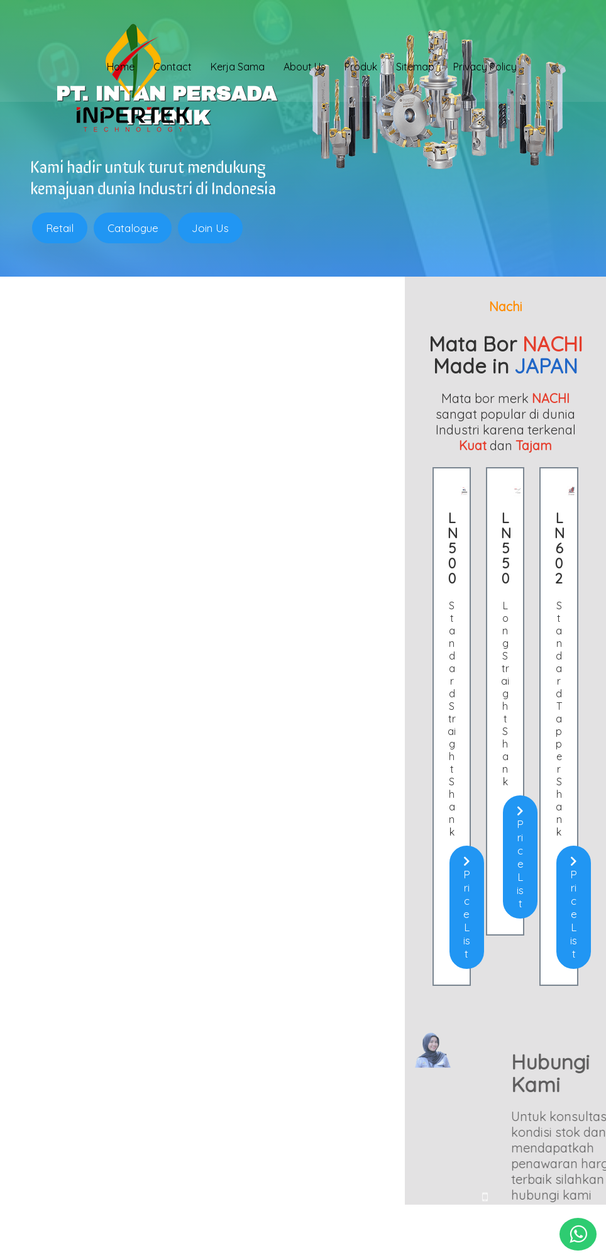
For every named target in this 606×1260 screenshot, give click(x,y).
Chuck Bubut (74, 1114)
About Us (305, 67)
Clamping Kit (74, 1103)
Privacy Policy (485, 67)
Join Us (210, 228)
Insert (59, 1092)
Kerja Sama (238, 67)
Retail (60, 228)
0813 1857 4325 (263, 1157)
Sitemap (415, 67)
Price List (121, 644)
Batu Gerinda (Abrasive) (98, 1137)
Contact (172, 67)
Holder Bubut (75, 1080)
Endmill (62, 1069)
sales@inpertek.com (276, 1177)
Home (121, 67)
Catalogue (132, 228)
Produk (360, 67)
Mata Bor (67, 1126)
